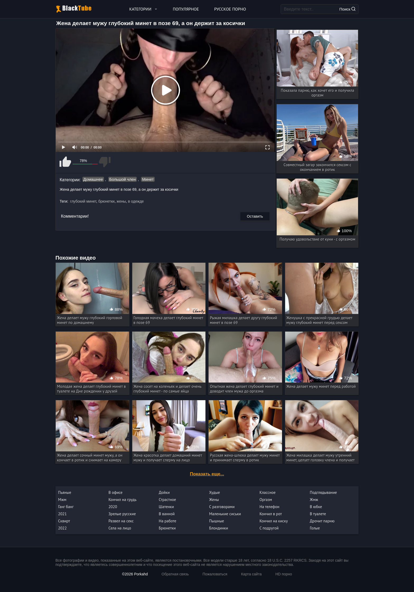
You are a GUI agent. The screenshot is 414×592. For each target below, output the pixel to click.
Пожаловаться (215, 574)
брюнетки (106, 201)
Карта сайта (251, 574)
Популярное (186, 9)
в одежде (136, 201)
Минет (148, 179)
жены (121, 201)
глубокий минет (83, 201)
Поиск (347, 9)
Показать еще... (207, 473)
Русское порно (230, 9)
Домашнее (93, 179)
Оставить (255, 216)
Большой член (122, 179)
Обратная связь (175, 574)
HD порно (283, 574)
